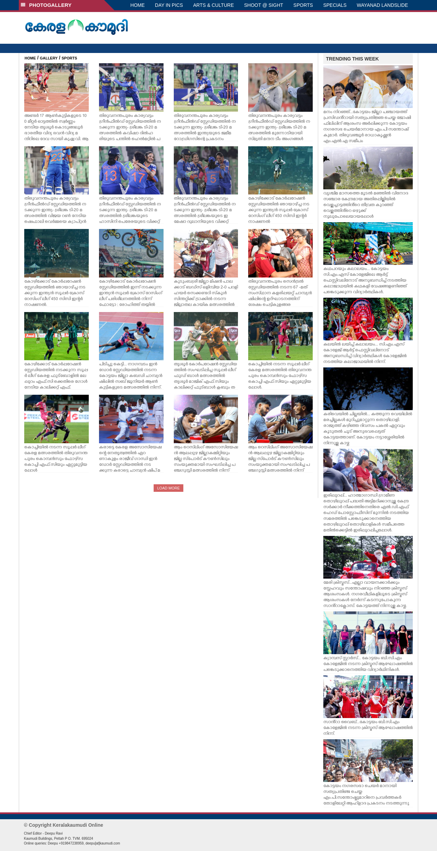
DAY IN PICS (169, 5)
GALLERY (49, 58)
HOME (137, 5)
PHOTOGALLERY (46, 5)
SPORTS (303, 5)
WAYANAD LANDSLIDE (382, 5)
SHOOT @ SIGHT (263, 5)
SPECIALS (335, 5)
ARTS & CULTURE (213, 5)
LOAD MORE (168, 488)
